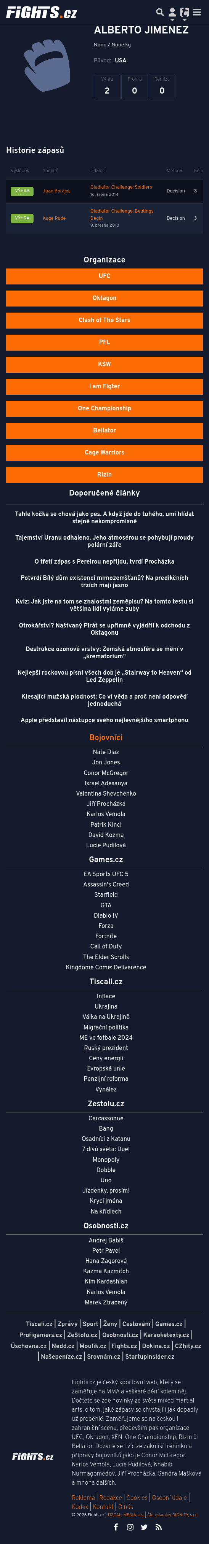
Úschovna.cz (29, 1346)
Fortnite (106, 936)
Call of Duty (106, 947)
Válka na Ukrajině (106, 1017)
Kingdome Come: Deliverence (106, 968)
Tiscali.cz (39, 1324)
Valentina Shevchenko (106, 794)
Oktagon (104, 298)
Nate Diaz (106, 752)
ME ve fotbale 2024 (106, 1038)
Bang (106, 1129)
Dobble (106, 1170)
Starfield (105, 895)
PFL (104, 342)
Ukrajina (106, 1007)
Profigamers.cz (41, 1335)
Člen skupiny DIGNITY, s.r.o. (172, 1515)
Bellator (104, 431)
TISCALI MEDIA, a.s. (125, 1515)
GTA (105, 906)
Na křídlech (106, 1212)
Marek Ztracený (106, 1303)
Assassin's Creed (106, 885)
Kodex (81, 1507)
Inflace (106, 997)
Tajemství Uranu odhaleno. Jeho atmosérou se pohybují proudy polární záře (104, 541)
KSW (104, 365)
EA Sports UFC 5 (106, 874)
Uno (105, 1181)
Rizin (104, 475)
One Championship (104, 409)
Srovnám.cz (104, 1357)
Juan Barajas (57, 191)
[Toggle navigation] (197, 12)
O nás (125, 1507)
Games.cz (169, 1324)
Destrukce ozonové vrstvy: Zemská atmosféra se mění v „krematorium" (104, 653)
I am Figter (104, 387)
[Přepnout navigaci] (172, 12)
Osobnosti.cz (120, 1335)
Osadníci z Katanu (106, 1139)
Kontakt (104, 1507)
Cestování (136, 1324)
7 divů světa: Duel (106, 1149)
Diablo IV (106, 916)
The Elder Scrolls (106, 957)
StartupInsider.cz (150, 1357)
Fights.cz (124, 1346)
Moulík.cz (93, 1346)
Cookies (137, 1498)
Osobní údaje (169, 1498)
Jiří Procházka (106, 804)
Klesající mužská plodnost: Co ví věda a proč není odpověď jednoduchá (104, 700)
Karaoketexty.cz (166, 1335)
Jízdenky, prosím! (106, 1191)
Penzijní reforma (106, 1079)
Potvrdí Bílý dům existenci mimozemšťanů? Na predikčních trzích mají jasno (104, 582)
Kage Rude (54, 219)
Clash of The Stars (104, 320)
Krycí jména (106, 1201)
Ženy (110, 1324)
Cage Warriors (104, 453)
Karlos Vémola (106, 814)
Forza (105, 926)
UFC (104, 276)
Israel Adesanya (106, 784)
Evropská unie (106, 1069)
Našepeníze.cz (61, 1357)
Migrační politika (106, 1028)
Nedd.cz (62, 1346)
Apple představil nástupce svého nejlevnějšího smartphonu (104, 720)
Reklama (83, 1498)
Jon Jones (106, 763)
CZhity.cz (188, 1346)
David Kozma (106, 835)
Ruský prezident (106, 1048)
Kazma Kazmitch (106, 1272)
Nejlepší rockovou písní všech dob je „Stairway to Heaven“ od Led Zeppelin (105, 676)
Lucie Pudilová (106, 846)
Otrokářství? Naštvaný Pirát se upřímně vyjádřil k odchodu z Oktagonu (104, 629)
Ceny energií (106, 1059)
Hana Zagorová (106, 1261)
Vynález (106, 1090)
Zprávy (68, 1324)
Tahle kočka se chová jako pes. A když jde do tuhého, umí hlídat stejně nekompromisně (104, 518)
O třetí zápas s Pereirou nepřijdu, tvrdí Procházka (105, 562)
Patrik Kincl (106, 825)
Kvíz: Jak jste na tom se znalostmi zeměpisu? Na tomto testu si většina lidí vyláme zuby (105, 605)
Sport (90, 1324)
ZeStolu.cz (82, 1335)
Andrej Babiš (106, 1241)
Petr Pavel (106, 1251)
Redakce (110, 1498)
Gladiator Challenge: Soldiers (121, 187)
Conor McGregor (106, 773)
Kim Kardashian (106, 1282)
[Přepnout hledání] (160, 12)
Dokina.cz (156, 1346)
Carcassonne (106, 1119)
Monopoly (106, 1160)
